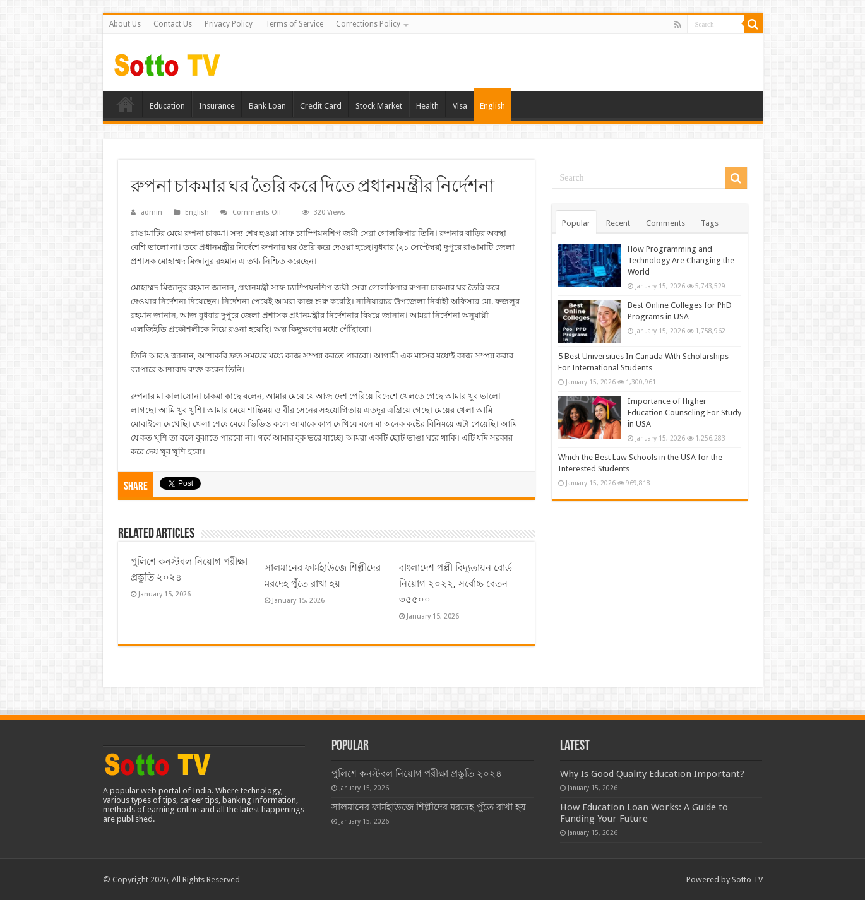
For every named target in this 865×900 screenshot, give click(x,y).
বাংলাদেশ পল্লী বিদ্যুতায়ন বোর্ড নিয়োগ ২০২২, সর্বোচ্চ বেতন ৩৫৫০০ (455, 583)
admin (151, 212)
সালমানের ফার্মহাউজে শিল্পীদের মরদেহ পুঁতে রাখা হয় (428, 807)
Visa (460, 105)
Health (427, 105)
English (492, 105)
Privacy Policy (229, 24)
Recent (618, 223)
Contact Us (172, 24)
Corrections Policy (368, 24)
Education (167, 105)
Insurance (217, 105)
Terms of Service (294, 24)
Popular (576, 223)
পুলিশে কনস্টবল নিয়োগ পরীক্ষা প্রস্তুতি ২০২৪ (416, 773)
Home (125, 104)
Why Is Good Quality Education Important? (652, 773)
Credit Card (321, 105)
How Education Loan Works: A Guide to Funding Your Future (644, 813)
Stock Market (378, 105)
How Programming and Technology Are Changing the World (681, 260)
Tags (710, 223)
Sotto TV (747, 879)
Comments (665, 223)
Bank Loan (267, 105)
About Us (125, 24)
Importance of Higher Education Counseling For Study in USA (684, 412)
